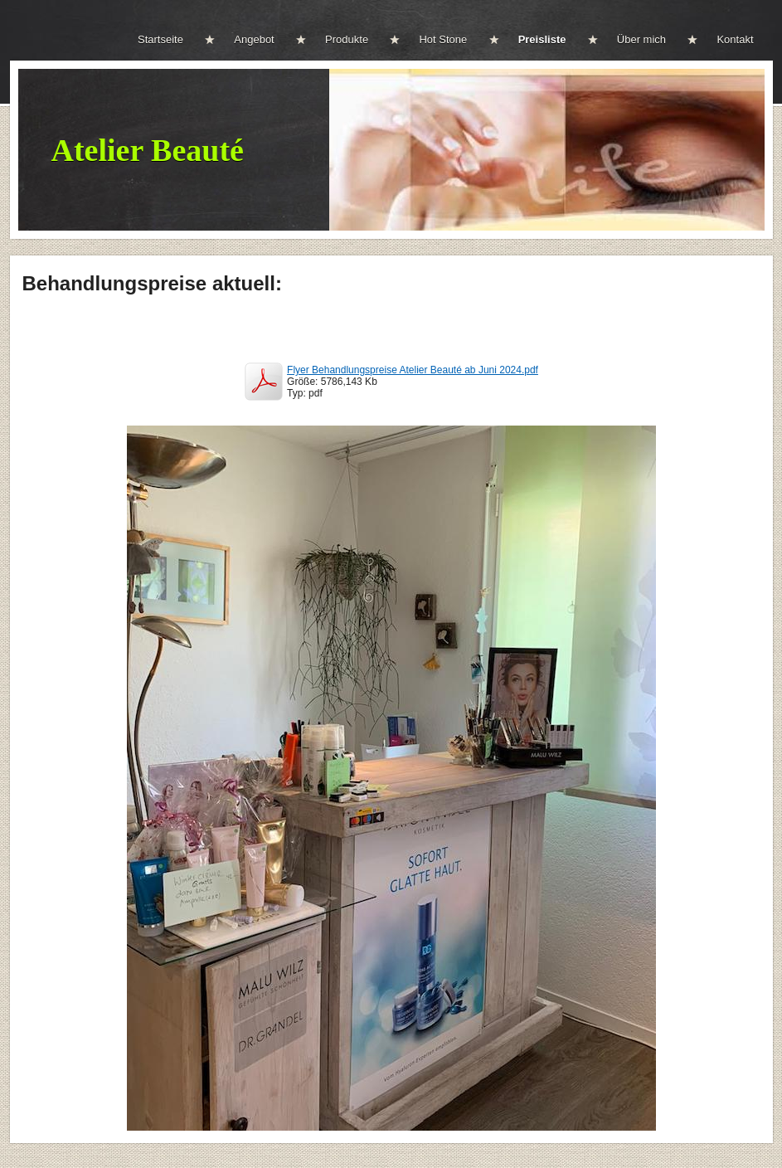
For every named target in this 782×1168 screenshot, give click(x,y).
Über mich (641, 39)
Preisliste (542, 39)
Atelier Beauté (148, 150)
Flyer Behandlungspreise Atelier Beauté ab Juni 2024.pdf (412, 370)
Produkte (346, 39)
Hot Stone (443, 39)
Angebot (254, 39)
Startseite (160, 39)
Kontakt (734, 39)
